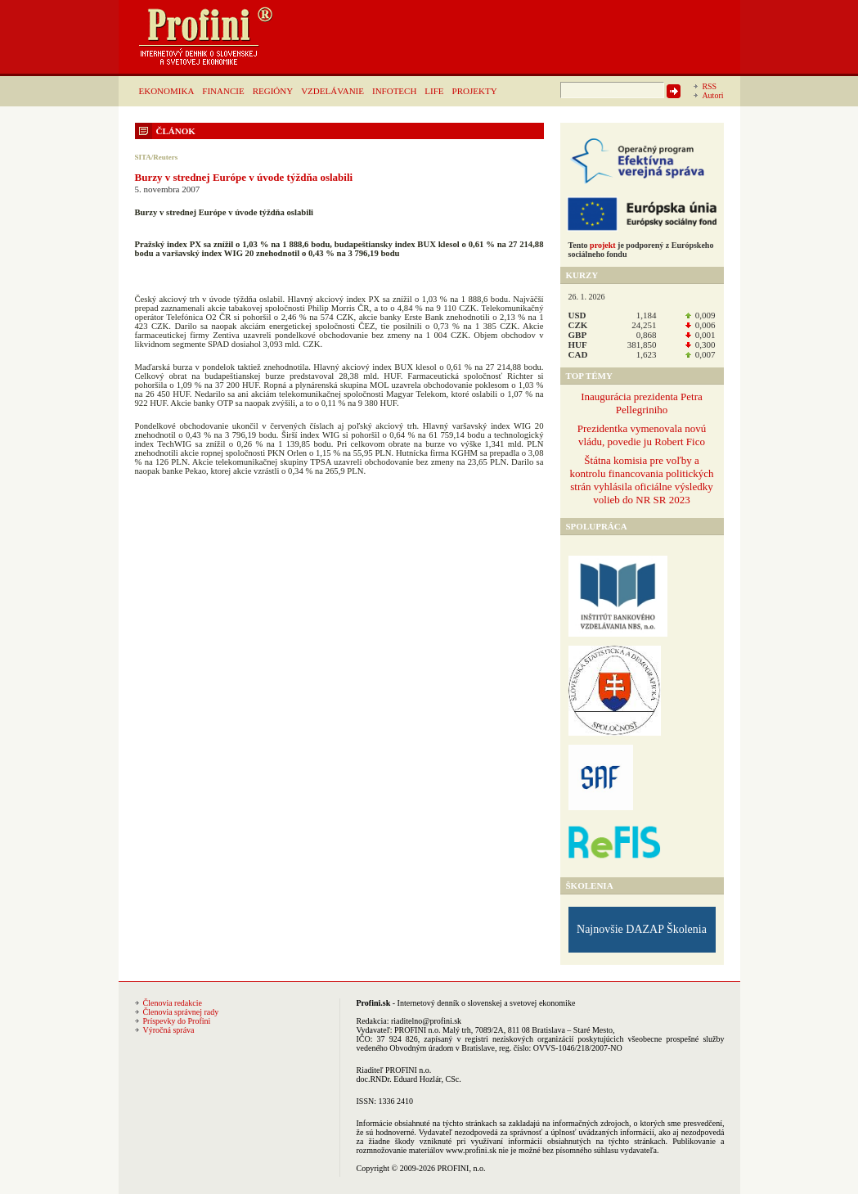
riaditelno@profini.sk (426, 1020)
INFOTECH (394, 91)
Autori (712, 95)
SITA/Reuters (156, 157)
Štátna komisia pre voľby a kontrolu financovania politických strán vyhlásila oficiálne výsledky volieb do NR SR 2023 (641, 480)
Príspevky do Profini (177, 1020)
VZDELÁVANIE (332, 91)
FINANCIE (223, 91)
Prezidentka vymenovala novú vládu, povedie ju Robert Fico (641, 435)
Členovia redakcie (172, 1002)
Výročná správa (169, 1029)
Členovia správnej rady (181, 1011)
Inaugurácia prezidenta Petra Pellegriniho (642, 403)
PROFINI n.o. (417, 1029)
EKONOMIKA (167, 91)
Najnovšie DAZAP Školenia (642, 929)
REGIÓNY (273, 91)
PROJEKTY (474, 91)
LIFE (434, 91)
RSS (709, 86)
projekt (602, 245)
